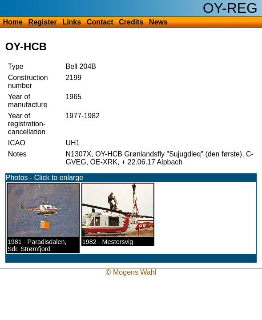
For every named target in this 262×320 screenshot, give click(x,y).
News (158, 22)
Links (71, 22)
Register (42, 22)
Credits (131, 22)
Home (12, 22)
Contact (100, 22)
